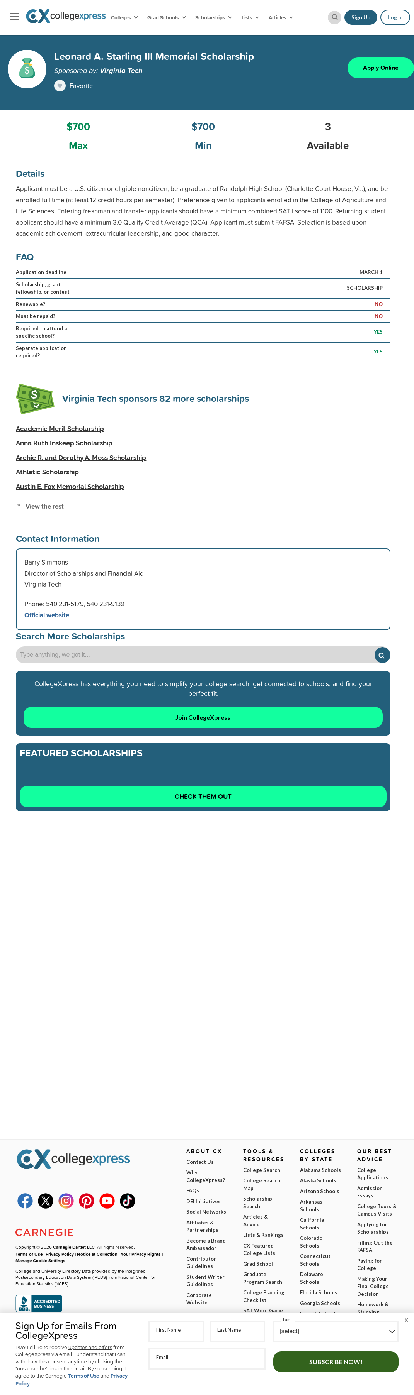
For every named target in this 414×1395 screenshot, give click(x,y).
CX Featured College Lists (259, 1249)
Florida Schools (318, 1292)
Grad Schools (166, 17)
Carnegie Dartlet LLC (74, 1247)
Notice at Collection (97, 1254)
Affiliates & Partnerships (202, 1226)
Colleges (124, 17)
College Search (261, 1170)
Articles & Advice (255, 1221)
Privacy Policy (60, 1254)
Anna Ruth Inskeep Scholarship (64, 443)
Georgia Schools (320, 1303)
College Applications (372, 1174)
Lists (250, 17)
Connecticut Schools (315, 1260)
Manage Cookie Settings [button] (40, 1260)
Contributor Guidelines (201, 1263)
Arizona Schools (319, 1191)
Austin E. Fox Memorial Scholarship (70, 486)
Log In (395, 17)
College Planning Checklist (264, 1296)
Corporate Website (199, 1299)
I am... (288, 1319)
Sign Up (360, 17)
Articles (281, 17)
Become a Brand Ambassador (206, 1244)
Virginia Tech (121, 70)
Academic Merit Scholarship (60, 429)
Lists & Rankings (263, 1235)
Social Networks (206, 1212)
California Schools (312, 1224)
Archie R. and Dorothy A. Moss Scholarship (81, 458)
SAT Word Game (263, 1310)
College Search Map (261, 1184)
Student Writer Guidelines (205, 1281)
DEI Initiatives (203, 1201)
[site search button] (334, 17)
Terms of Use (83, 1376)
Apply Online (381, 67)
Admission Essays (370, 1192)
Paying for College (369, 1265)
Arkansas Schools (311, 1205)
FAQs (192, 1190)
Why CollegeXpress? (205, 1176)
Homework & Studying (372, 1308)
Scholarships (213, 17)
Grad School (258, 1264)
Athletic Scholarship (47, 472)
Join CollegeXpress (202, 717)
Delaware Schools (311, 1278)
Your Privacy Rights (141, 1254)
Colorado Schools (311, 1242)
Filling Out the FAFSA (375, 1246)
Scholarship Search (257, 1202)
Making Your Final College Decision (373, 1286)
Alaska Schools (318, 1180)
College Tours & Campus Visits (377, 1210)
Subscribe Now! (336, 1361)
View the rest (45, 506)
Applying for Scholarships (373, 1228)
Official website (46, 615)
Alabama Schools (320, 1170)
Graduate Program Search (262, 1278)
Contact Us (200, 1162)
